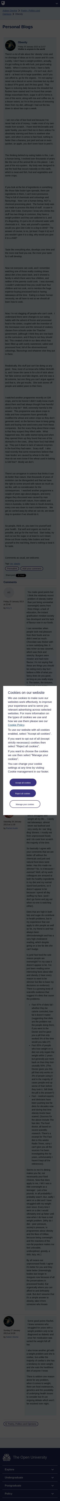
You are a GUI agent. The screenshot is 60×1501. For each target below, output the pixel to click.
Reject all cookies (22, 794)
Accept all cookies (23, 783)
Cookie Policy (16, 725)
